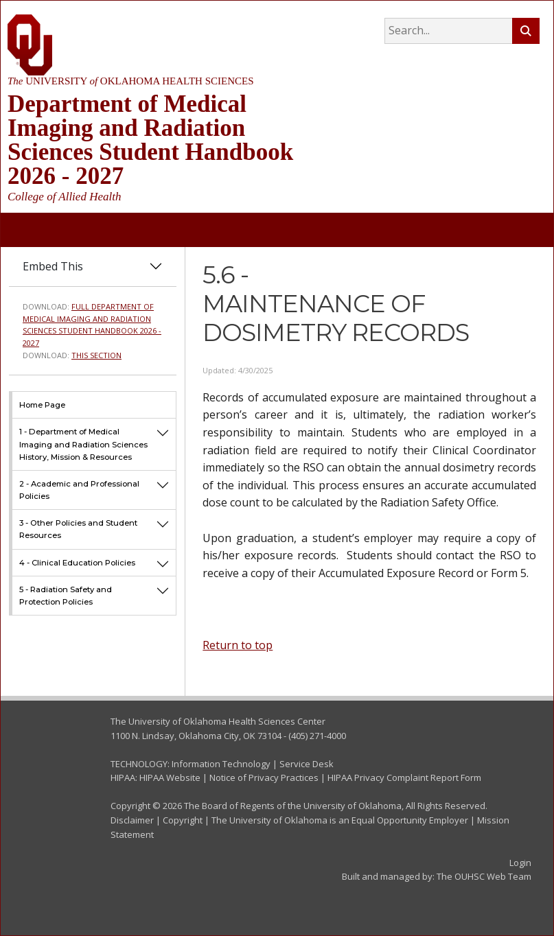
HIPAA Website (169, 777)
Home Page (42, 405)
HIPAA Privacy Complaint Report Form (404, 777)
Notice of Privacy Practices (264, 777)
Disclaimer (132, 820)
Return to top (238, 645)
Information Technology (221, 764)
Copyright (183, 820)
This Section (96, 355)
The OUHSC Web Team (484, 876)
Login (520, 862)
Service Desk (306, 764)
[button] (162, 444)
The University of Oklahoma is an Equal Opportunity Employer (339, 820)
